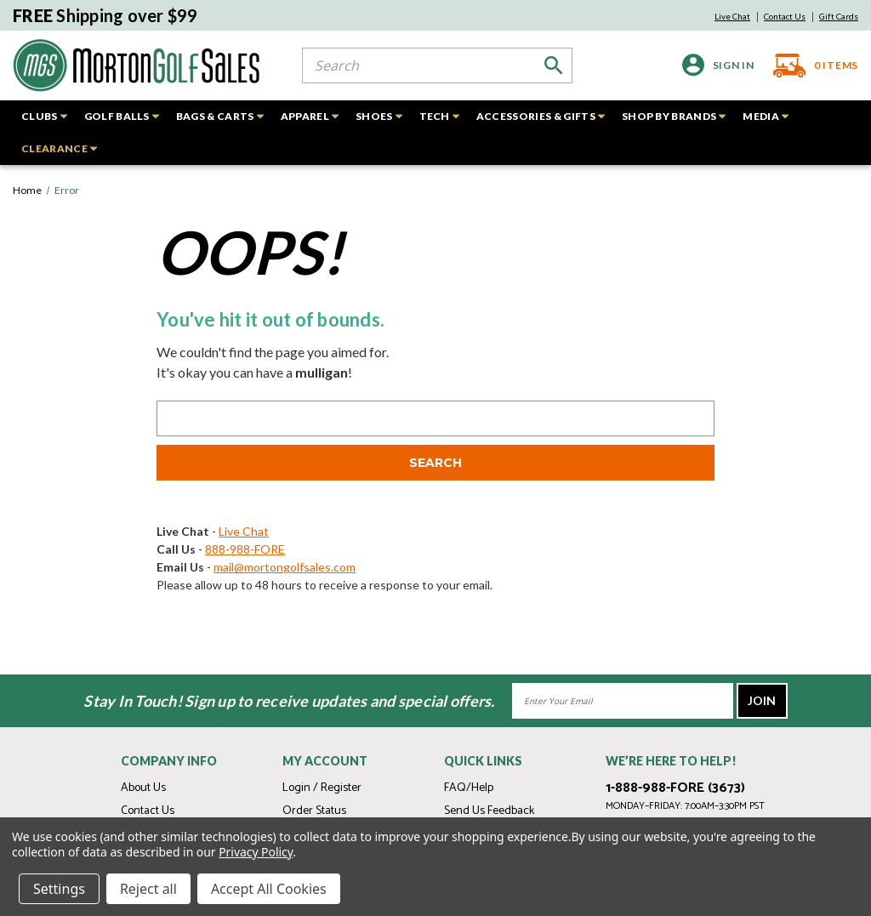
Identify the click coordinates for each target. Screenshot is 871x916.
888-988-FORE (245, 549)
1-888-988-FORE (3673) (675, 788)
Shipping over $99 (105, 15)
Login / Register (321, 788)
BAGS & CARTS (220, 116)
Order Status (314, 811)
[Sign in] (718, 65)
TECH (439, 116)
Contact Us (785, 16)
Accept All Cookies (269, 888)
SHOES (379, 116)
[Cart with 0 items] (811, 65)
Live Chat (732, 16)
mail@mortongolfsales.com (284, 567)
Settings (59, 888)
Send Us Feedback (489, 811)
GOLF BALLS (121, 116)
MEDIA (765, 116)
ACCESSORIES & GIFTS (540, 116)
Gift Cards (838, 16)
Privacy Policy (256, 852)
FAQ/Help (468, 788)
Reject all (148, 888)
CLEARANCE (59, 148)
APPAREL (310, 116)
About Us (143, 788)
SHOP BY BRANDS (674, 116)
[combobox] (437, 65)
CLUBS (44, 116)
